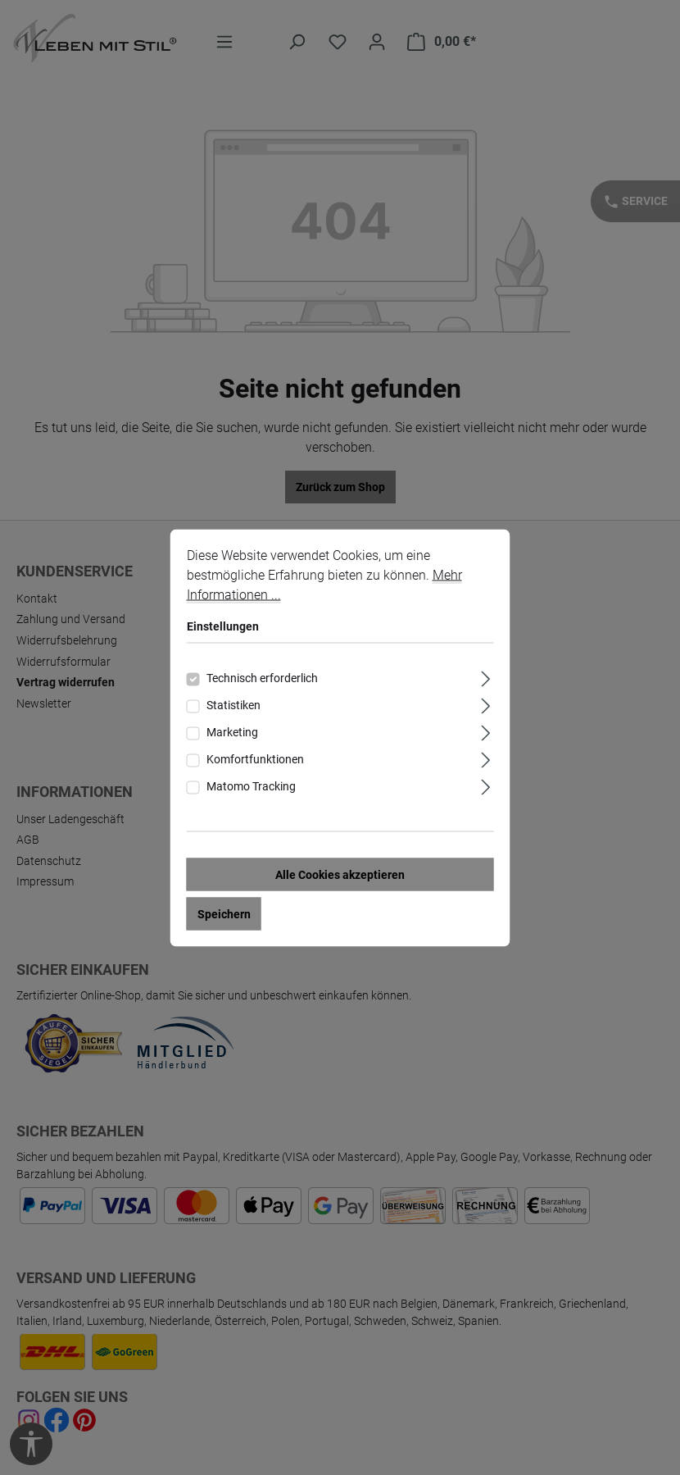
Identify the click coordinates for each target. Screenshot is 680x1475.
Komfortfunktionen (255, 762)
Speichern (224, 917)
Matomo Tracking (251, 789)
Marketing (232, 735)
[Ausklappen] (485, 680)
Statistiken (233, 708)
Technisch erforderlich (262, 681)
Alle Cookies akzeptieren (340, 878)
